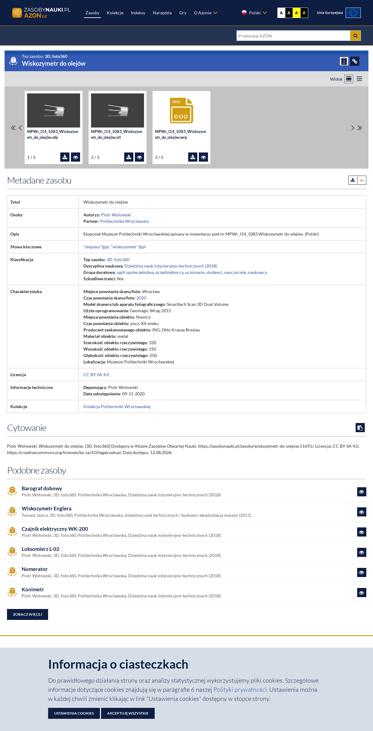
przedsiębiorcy (169, 272)
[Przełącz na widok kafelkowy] (348, 79)
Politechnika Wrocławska (124, 221)
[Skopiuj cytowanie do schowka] (360, 427)
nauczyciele (235, 272)
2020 (141, 297)
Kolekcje (115, 12)
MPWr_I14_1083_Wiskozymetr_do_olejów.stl (116, 134)
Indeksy (138, 12)
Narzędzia (162, 12)
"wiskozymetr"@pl (128, 246)
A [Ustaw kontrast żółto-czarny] (296, 12)
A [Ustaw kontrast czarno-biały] (288, 12)
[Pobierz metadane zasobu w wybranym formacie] (357, 180)
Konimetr (33, 589)
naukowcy (257, 272)
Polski (251, 12)
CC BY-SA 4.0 (96, 374)
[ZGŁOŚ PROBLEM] (344, 61)
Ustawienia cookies (74, 713)
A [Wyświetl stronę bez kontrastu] (281, 12)
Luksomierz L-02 (40, 549)
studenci (214, 272)
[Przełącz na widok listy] (359, 79)
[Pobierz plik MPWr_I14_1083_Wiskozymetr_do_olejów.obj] (64, 157)
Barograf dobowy (42, 488)
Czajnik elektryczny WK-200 (55, 529)
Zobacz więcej (27, 614)
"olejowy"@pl (96, 246)
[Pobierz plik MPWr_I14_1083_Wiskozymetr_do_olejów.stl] (128, 157)
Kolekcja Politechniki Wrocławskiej (117, 406)
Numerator (35, 569)
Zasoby (92, 12)
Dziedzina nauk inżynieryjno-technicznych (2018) (171, 265)
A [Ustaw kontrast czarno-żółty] (304, 12)
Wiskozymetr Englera (47, 508)
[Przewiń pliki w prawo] (352, 127)
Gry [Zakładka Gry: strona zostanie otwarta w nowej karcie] (182, 12)
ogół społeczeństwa (135, 272)
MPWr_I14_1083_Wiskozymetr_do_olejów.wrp (180, 134)
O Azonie (202, 12)
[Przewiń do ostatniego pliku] (359, 127)
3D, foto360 (118, 259)
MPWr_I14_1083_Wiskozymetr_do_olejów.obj (52, 134)
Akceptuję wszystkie (128, 713)
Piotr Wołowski (116, 214)
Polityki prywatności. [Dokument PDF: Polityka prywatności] (241, 689)
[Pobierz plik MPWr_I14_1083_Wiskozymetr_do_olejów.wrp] (192, 157)
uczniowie (194, 272)
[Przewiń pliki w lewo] (20, 127)
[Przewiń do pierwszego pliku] (13, 127)
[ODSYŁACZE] (354, 61)
